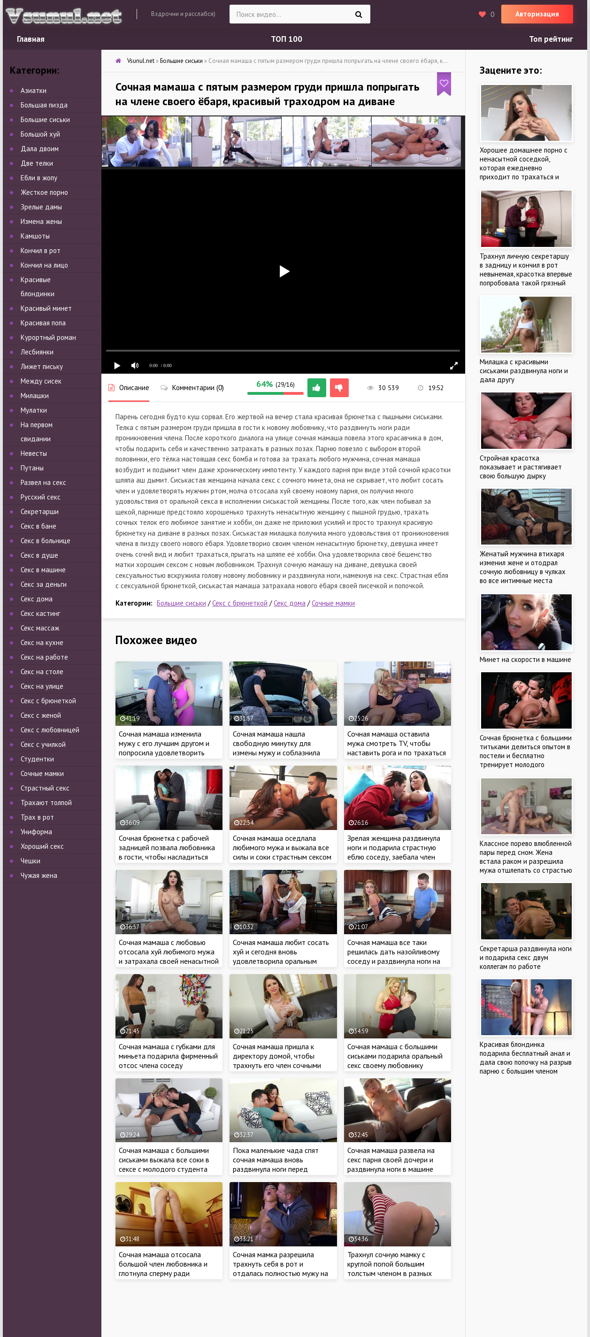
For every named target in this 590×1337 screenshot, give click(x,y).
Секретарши (40, 511)
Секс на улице (42, 686)
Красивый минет (46, 308)
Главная (31, 39)
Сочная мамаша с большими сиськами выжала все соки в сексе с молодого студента (164, 1159)
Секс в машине (43, 569)
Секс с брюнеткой (240, 603)
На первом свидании (37, 431)
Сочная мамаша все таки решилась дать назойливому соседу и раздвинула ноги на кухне (393, 956)
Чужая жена (39, 875)
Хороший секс (42, 846)
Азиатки (33, 90)
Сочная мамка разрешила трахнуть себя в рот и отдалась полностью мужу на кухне (280, 1268)
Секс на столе (42, 671)
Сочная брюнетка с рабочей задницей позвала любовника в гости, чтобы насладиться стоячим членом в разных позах (167, 856)
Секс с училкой (43, 744)
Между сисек (41, 381)
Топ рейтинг (551, 39)
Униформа (36, 831)
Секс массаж (40, 627)
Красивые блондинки (37, 286)
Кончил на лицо (44, 265)
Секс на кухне (42, 642)
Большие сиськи (181, 603)
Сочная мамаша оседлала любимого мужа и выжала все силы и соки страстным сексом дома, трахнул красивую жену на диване (282, 856)
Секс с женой (41, 715)
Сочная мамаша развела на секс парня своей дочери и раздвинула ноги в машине (391, 1159)
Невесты (34, 453)
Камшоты (35, 235)
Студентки (37, 758)
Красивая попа (43, 322)
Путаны (32, 467)
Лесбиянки (37, 351)
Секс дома (290, 603)
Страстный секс (45, 788)
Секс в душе (39, 555)
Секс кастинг (40, 613)
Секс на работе (44, 657)
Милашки (35, 395)
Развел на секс (43, 482)
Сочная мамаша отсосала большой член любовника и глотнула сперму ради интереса (163, 1268)
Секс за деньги (44, 584)
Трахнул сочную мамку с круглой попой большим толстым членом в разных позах (389, 1268)
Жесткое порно (44, 192)
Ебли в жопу (39, 177)
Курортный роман (48, 337)
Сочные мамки (333, 603)
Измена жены (41, 221)
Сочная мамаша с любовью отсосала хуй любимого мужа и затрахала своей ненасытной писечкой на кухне (169, 956)
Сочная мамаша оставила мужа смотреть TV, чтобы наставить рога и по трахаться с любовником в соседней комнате (396, 752)
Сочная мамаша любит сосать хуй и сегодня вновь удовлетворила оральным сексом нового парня (281, 956)
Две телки (37, 163)
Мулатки (34, 410)
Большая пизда (44, 104)
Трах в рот (37, 817)
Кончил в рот (41, 250)
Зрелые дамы (41, 206)
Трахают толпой (46, 802)
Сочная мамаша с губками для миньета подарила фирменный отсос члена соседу (168, 1056)
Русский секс (41, 496)
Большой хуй (40, 134)
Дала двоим (40, 148)
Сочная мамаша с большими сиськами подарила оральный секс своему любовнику (395, 1056)
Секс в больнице (45, 540)
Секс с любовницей (50, 729)
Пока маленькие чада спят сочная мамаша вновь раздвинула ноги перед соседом (276, 1164)
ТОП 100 (286, 39)
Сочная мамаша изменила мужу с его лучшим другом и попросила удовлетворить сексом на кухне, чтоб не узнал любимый (169, 752)
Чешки (30, 860)
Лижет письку (42, 366)
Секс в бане (38, 526)
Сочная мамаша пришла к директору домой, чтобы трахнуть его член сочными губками (277, 1060)
